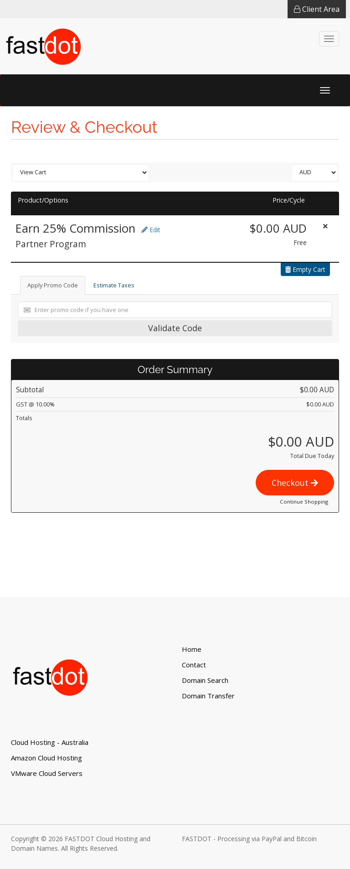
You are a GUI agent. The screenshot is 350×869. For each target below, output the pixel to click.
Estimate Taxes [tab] (113, 285)
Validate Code (175, 328)
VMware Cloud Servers (46, 773)
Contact (194, 664)
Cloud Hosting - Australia (49, 742)
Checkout (295, 482)
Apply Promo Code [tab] (52, 285)
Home (191, 649)
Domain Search (205, 680)
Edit (150, 229)
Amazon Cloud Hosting (46, 757)
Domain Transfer (208, 695)
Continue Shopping (304, 501)
